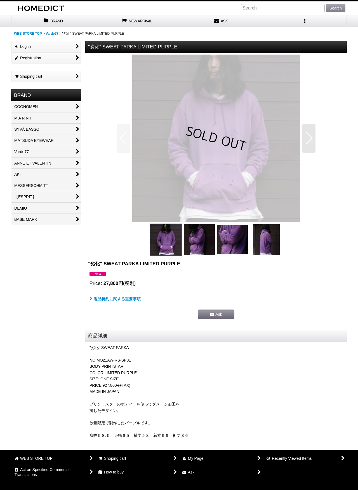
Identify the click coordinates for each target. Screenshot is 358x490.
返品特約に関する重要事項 (115, 299)
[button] (305, 21)
